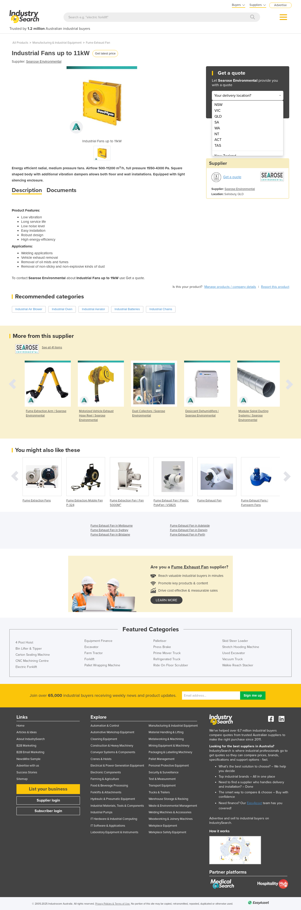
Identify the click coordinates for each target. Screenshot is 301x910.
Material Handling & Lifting (166, 732)
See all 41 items (52, 347)
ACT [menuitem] (218, 139)
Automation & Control (105, 726)
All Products (20, 43)
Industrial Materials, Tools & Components (117, 806)
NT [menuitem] (216, 134)
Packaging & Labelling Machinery (170, 752)
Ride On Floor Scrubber (170, 665)
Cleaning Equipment (104, 739)
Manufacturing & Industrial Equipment (57, 43)
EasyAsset (254, 803)
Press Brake (162, 647)
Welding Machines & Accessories (170, 812)
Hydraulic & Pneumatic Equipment (113, 799)
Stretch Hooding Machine (240, 647)
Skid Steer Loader (235, 641)
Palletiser (159, 641)
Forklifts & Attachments (106, 792)
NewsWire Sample (28, 759)
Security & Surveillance (163, 772)
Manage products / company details (230, 287)
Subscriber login (48, 811)
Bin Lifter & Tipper (29, 649)
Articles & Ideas (26, 732)
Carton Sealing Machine (33, 655)
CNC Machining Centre (32, 661)
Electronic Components (106, 772)
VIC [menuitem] (217, 110)
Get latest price (105, 53)
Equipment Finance (98, 641)
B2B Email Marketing (30, 752)
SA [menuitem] (216, 122)
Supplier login (48, 800)
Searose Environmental (43, 61)
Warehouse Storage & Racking (168, 799)
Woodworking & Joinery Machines (171, 819)
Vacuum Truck (232, 659)
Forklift (89, 659)
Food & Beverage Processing (109, 785)
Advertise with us (27, 765)
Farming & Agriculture (105, 779)
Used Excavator (233, 653)
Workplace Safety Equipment (167, 832)
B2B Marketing (26, 746)
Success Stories (26, 772)
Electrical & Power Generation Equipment (117, 765)
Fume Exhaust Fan (98, 43)
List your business (48, 789)
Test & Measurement (162, 779)
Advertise (280, 5)
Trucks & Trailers (159, 792)
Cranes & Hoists (101, 759)
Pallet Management (161, 759)
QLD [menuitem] (218, 116)
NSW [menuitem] (218, 104)
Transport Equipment (162, 785)
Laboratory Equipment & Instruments (114, 832)
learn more (166, 600)
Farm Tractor (93, 653)
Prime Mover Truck (167, 653)
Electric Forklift (26, 667)
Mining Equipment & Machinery (169, 746)
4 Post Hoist (24, 642)
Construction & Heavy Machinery (112, 746)
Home (20, 726)
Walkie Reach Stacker (237, 665)
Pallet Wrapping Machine (102, 665)
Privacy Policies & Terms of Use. (112, 903)
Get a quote (232, 177)
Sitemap (22, 779)
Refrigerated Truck (166, 659)
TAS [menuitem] (217, 145)
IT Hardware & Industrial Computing (114, 819)
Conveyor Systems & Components (113, 752)
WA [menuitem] (217, 128)
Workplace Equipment (163, 826)
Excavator (91, 647)
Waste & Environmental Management (173, 806)
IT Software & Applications (108, 826)
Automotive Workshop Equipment (112, 732)
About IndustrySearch (30, 739)
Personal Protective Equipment (169, 765)
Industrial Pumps (101, 812)
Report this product (275, 287)
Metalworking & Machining (166, 739)
